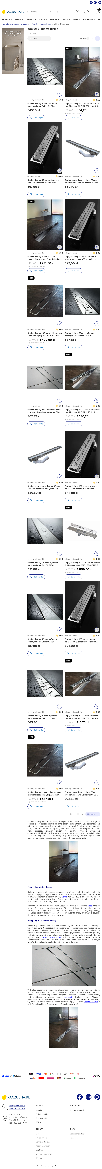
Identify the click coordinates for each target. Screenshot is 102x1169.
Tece (90, 906)
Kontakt (39, 1110)
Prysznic (35, 24)
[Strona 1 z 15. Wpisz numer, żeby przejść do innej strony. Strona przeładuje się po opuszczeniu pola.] (87, 38)
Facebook (74, 1138)
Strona (83, 38)
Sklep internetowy (49, 1166)
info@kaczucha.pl (17, 1106)
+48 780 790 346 (17, 1108)
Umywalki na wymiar (44, 1154)
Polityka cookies (42, 1114)
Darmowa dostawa (43, 1142)
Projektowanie (41, 1138)
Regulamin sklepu (42, 1118)
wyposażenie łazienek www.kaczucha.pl (15, 24)
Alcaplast (68, 997)
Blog (37, 1134)
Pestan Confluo (91, 1002)
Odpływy (39, 1150)
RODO (38, 1122)
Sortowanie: (32, 34)
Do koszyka (36, 118)
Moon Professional (52, 937)
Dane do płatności (77, 1110)
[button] (55, 12)
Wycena (39, 1158)
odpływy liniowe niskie (36, 100)
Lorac (64, 897)
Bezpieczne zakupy (77, 1134)
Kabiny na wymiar (43, 1146)
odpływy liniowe (45, 24)
